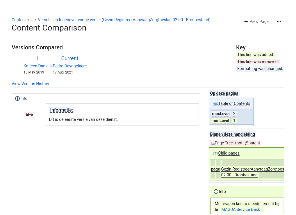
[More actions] (278, 21)
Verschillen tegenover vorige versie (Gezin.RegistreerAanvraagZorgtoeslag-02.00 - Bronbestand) (124, 19)
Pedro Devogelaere (70, 66)
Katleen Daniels (37, 66)
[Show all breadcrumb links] (31, 20)
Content (19, 19)
